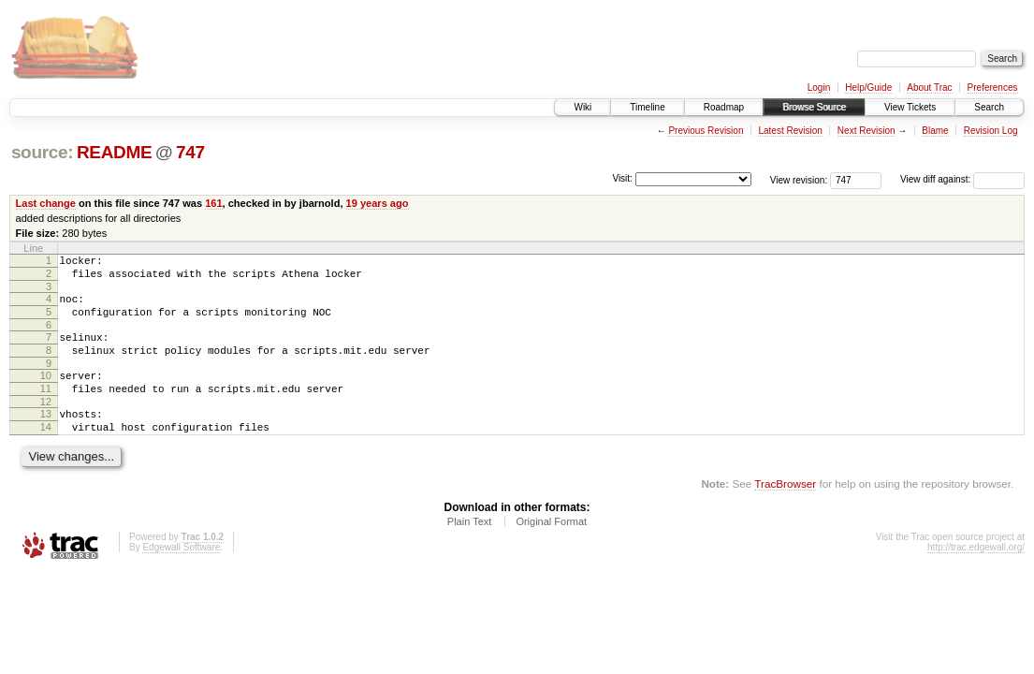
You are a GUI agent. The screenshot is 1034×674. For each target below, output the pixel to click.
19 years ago (377, 203)
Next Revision (866, 130)
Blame (935, 130)
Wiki (582, 107)
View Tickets (910, 107)
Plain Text (469, 549)
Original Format (551, 549)
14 (45, 452)
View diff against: (962, 179)
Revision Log (991, 130)
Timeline (647, 107)
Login (819, 87)
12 (45, 424)
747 (190, 152)
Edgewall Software (181, 575)
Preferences (993, 87)
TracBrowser (785, 512)
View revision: (799, 179)
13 (45, 436)
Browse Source (814, 107)
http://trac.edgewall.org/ (976, 575)
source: (42, 152)
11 (45, 408)
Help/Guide (868, 87)
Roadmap (724, 107)
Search (989, 107)
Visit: (622, 178)
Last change (46, 203)
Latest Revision (790, 130)
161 (213, 203)
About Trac (929, 87)
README (114, 152)
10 (45, 392)
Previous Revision (705, 130)
